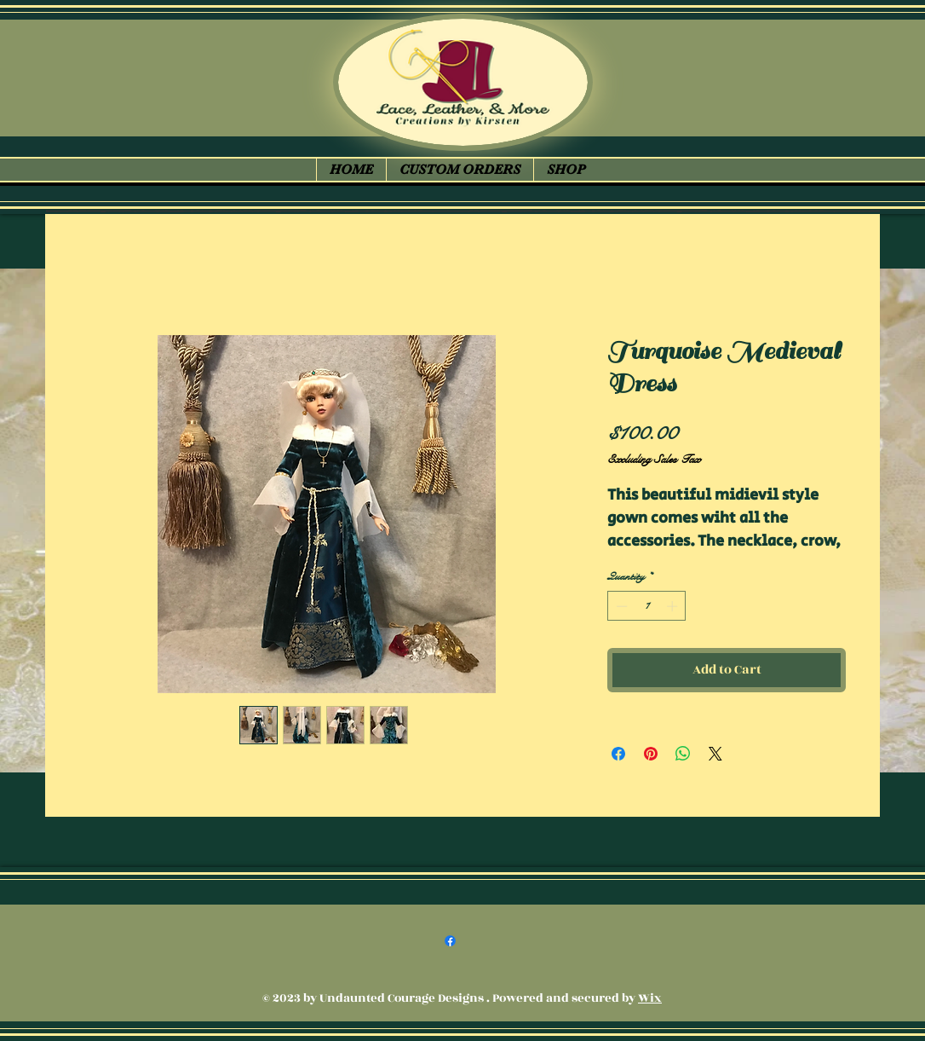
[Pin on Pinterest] (651, 753)
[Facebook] (450, 941)
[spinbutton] (647, 606)
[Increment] (674, 606)
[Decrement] (620, 606)
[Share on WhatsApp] (683, 753)
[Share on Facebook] (618, 753)
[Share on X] (715, 753)
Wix (650, 998)
